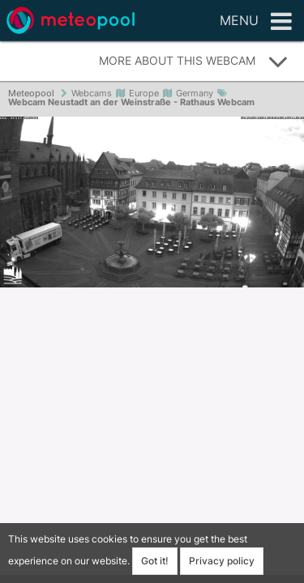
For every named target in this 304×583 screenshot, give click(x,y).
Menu (256, 22)
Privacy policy (222, 561)
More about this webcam (194, 61)
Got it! (155, 561)
